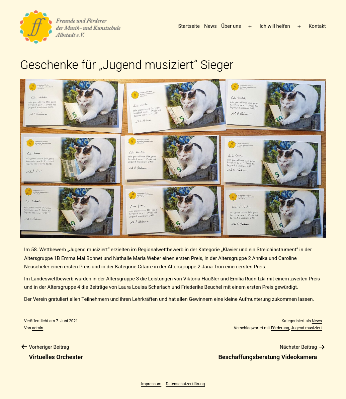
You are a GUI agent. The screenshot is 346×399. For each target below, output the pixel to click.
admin (37, 328)
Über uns (231, 26)
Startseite (189, 26)
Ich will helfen (275, 26)
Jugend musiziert (306, 328)
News (210, 26)
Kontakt (317, 26)
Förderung (280, 328)
